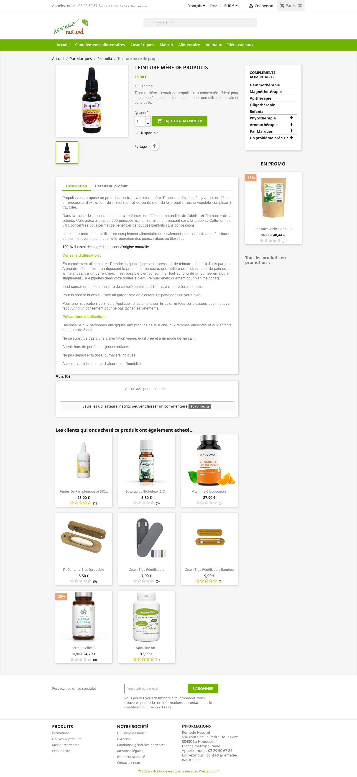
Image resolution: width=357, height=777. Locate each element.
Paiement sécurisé (131, 756)
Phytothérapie (263, 118)
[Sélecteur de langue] (197, 6)
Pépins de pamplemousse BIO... (83, 491)
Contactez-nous (129, 762)
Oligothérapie (262, 105)
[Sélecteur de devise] (231, 6)
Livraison (124, 739)
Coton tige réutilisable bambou (209, 569)
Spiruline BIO (146, 647)
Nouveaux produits (66, 739)
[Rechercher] (200, 22)
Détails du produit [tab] (111, 185)
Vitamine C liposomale (209, 491)
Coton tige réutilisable (146, 569)
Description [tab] (76, 185)
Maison (166, 44)
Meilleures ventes (65, 745)
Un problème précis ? (269, 138)
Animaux (214, 44)
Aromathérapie (264, 124)
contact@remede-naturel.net (209, 757)
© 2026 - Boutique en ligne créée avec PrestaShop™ (178, 771)
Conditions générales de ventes (141, 745)
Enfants (256, 111)
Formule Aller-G (84, 647)
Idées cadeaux (240, 44)
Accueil (63, 44)
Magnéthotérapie (266, 91)
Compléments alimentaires (100, 44)
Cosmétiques (142, 44)
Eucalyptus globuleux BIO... (146, 491)
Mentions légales (130, 751)
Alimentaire (189, 44)
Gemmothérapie (265, 85)
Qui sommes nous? (131, 733)
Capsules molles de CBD (273, 229)
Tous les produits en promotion (265, 261)
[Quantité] (140, 121)
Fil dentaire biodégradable (83, 569)
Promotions (60, 733)
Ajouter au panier (179, 121)
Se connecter (200, 406)
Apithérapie (260, 98)
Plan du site (61, 751)
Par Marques (261, 131)
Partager (154, 145)
